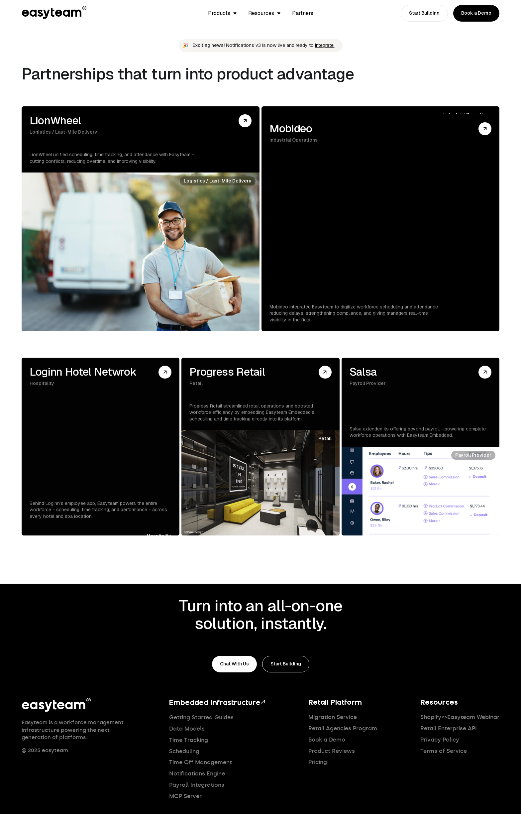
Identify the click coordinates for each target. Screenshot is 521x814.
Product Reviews (331, 751)
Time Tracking (188, 740)
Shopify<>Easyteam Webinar (459, 717)
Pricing (317, 761)
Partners (302, 13)
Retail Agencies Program (342, 728)
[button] (223, 13)
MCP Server (185, 796)
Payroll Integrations (196, 784)
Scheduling (184, 751)
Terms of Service (443, 751)
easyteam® (54, 13)
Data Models (187, 728)
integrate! (325, 45)
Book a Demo (326, 739)
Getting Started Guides (201, 717)
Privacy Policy (439, 739)
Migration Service (332, 717)
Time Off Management (200, 762)
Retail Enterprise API (448, 728)
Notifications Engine (197, 773)
